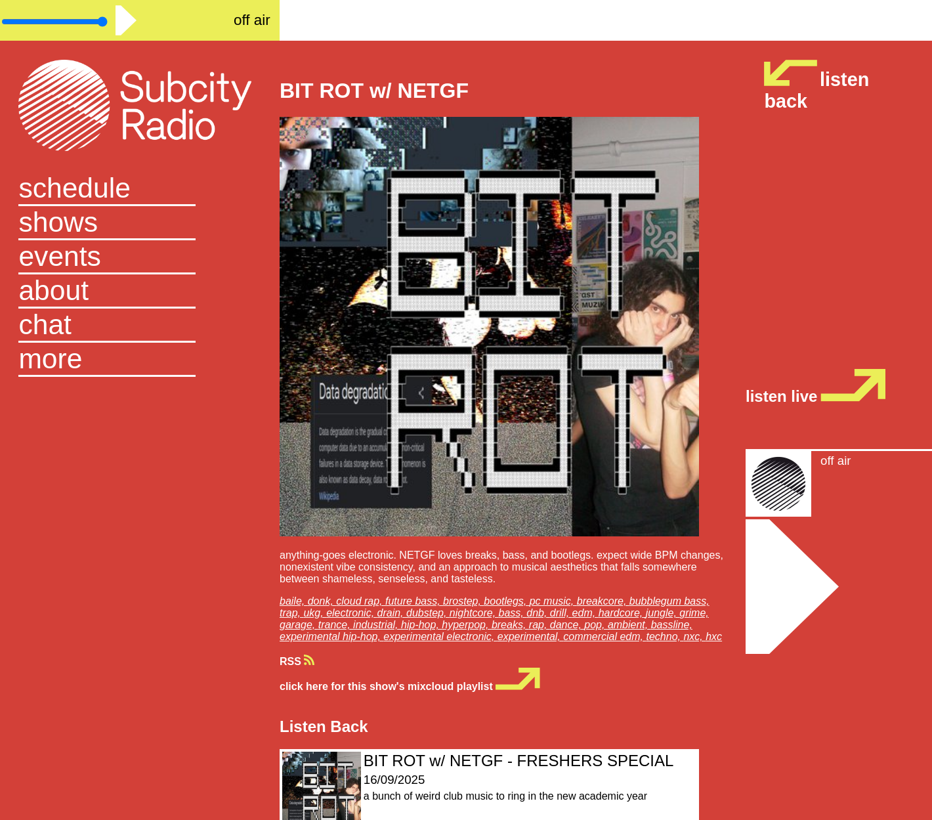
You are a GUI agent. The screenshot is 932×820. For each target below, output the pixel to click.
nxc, (694, 636)
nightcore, (474, 612)
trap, (291, 612)
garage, (299, 624)
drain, (391, 612)
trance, (335, 624)
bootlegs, (506, 601)
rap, (539, 624)
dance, (567, 624)
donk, (322, 601)
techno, (664, 636)
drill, (561, 612)
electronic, (351, 612)
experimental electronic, (440, 636)
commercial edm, (604, 636)
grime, (693, 612)
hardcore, (622, 612)
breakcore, (603, 601)
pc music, (553, 601)
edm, (585, 612)
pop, (596, 624)
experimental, (531, 636)
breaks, (510, 624)
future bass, (414, 601)
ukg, (314, 612)
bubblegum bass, (669, 601)
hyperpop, (467, 624)
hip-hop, (421, 624)
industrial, (377, 624)
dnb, (538, 612)
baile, (294, 601)
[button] (139, 360)
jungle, (663, 612)
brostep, (463, 601)
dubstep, (428, 612)
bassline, (671, 624)
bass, (513, 612)
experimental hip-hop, (331, 636)
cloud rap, (360, 601)
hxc (714, 636)
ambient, (629, 624)
